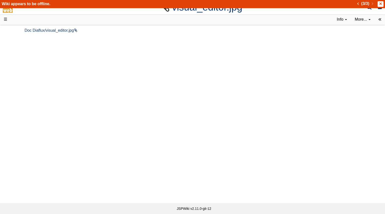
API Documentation (30, 122)
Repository (23, 133)
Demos (20, 89)
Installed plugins (28, 184)
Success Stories (28, 50)
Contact (20, 189)
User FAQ (22, 83)
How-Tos (21, 111)
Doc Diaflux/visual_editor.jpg (101, 30)
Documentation (27, 78)
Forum (19, 150)
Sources (21, 128)
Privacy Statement (29, 195)
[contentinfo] (342, 19)
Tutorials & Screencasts (34, 72)
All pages (22, 173)
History (20, 55)
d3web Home (16, 30)
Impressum (40, 189)
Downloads (23, 44)
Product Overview (29, 39)
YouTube (21, 156)
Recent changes (28, 178)
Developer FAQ (27, 117)
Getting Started (27, 105)
